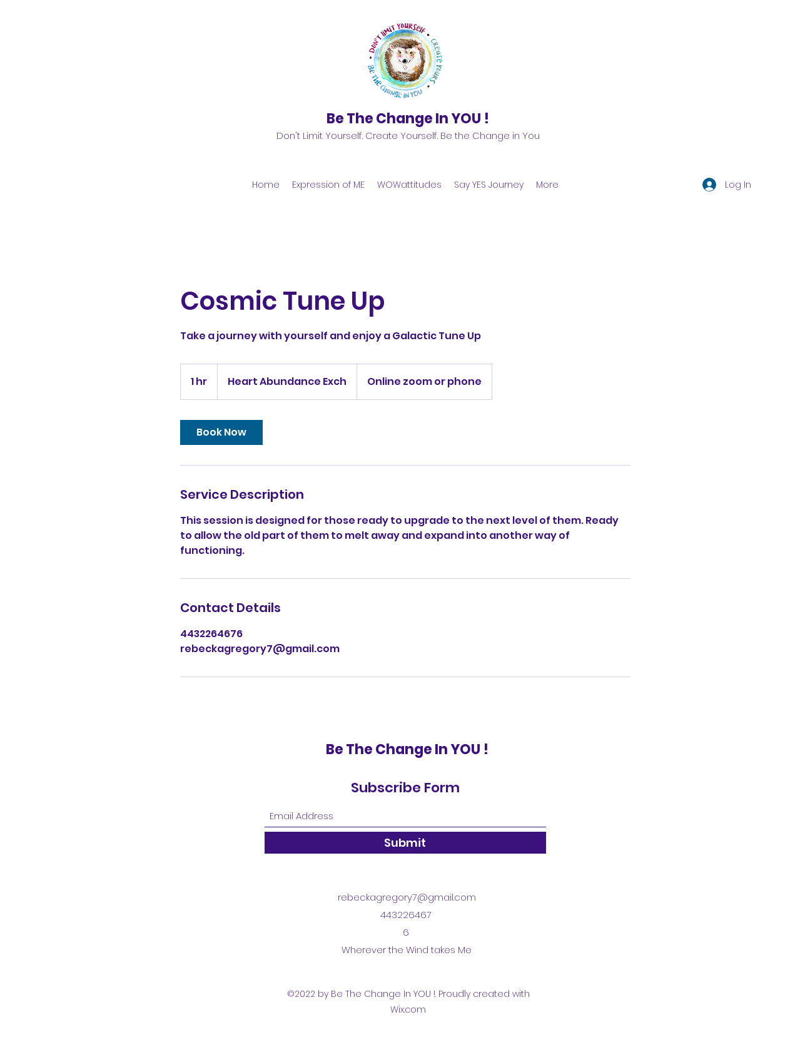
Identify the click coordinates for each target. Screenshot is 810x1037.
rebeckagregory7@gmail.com (407, 897)
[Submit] (405, 843)
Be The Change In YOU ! (408, 118)
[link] (221, 432)
